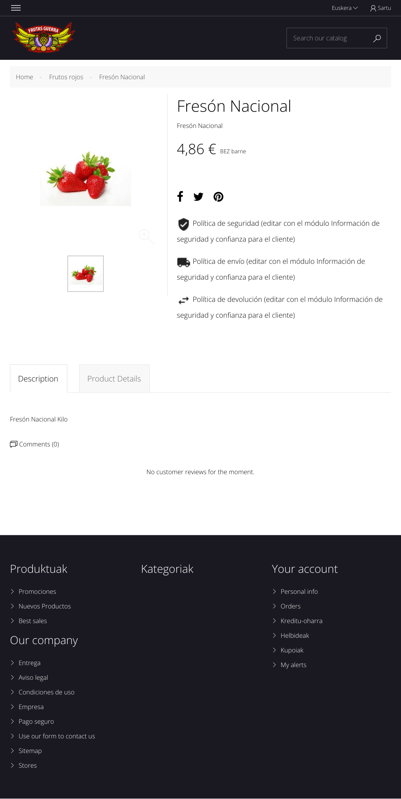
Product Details (115, 378)
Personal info (299, 591)
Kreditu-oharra (302, 621)
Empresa (31, 707)
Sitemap (30, 751)
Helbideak (295, 635)
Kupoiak (292, 650)
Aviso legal (33, 677)
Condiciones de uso (46, 692)
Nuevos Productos (45, 606)
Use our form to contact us (57, 736)
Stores (28, 765)
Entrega (29, 663)
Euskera (345, 8)
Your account (305, 569)
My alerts (293, 665)
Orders (290, 606)
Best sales (33, 621)
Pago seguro (36, 721)
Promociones (37, 591)
